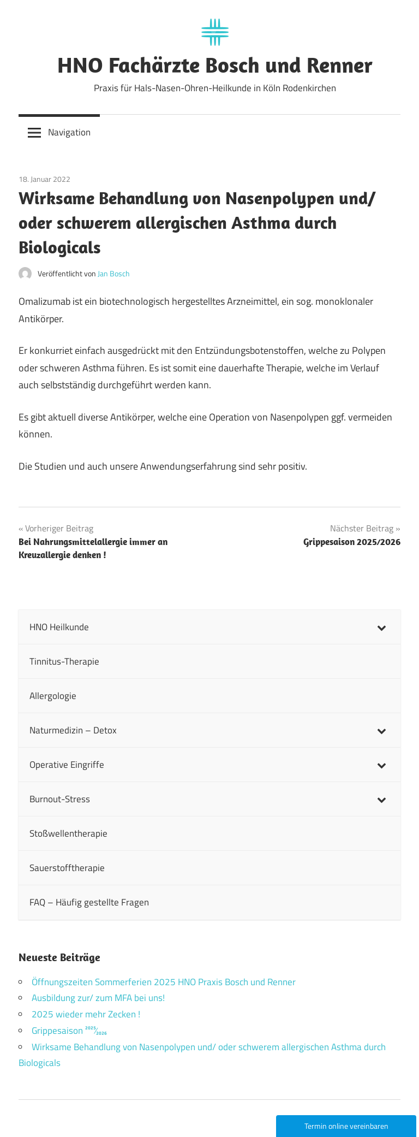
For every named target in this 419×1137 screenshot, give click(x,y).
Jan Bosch (114, 273)
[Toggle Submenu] (381, 627)
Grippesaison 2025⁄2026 (69, 1030)
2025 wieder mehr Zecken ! (86, 1014)
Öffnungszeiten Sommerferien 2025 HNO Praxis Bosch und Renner (164, 982)
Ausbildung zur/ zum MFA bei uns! (98, 998)
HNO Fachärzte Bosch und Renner (215, 64)
